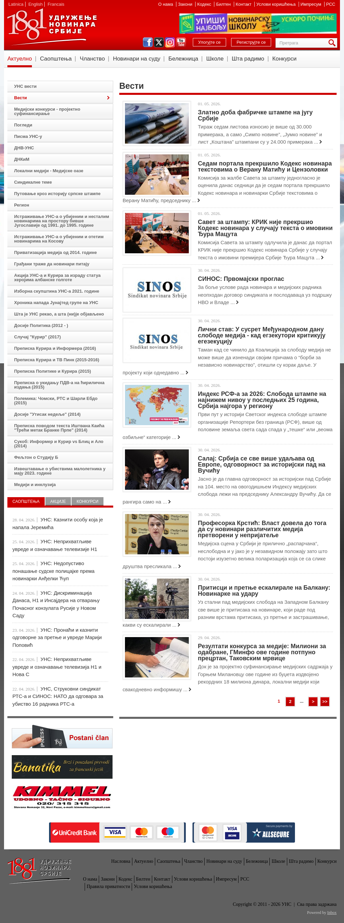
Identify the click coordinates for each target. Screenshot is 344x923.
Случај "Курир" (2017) (37, 337)
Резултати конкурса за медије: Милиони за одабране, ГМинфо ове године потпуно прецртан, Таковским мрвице (262, 652)
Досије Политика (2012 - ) (41, 325)
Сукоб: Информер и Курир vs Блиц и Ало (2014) (58, 443)
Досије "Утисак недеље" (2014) (47, 414)
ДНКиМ (21, 159)
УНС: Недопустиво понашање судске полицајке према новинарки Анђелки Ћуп (53, 570)
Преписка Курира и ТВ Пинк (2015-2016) (56, 360)
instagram (170, 42)
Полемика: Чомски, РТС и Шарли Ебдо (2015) (55, 400)
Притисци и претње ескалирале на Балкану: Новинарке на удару (264, 590)
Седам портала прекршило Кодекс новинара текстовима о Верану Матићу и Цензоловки (265, 166)
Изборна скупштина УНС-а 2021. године (56, 291)
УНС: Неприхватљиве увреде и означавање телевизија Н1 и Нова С (56, 666)
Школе (215, 59)
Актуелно (19, 59)
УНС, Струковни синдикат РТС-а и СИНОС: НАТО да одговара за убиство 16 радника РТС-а (57, 696)
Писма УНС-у (28, 136)
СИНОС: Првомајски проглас (241, 278)
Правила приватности (108, 886)
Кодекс (204, 4)
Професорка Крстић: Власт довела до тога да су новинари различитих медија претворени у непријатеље (262, 529)
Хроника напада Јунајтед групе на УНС (56, 302)
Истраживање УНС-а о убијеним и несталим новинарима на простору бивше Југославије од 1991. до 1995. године (61, 220)
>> (324, 701)
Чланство (92, 59)
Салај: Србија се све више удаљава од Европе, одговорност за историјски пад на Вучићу (261, 464)
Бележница (183, 59)
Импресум (311, 4)
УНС (52, 26)
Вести (20, 98)
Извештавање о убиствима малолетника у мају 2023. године (59, 471)
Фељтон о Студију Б (36, 457)
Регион (21, 205)
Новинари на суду (136, 59)
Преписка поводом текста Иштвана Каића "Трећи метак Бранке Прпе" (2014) (59, 427)
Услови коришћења (276, 4)
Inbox (332, 912)
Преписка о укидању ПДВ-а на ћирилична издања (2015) (59, 384)
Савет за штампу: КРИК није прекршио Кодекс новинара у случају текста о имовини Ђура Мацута (265, 228)
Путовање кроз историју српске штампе (57, 193)
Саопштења (56, 59)
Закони (186, 4)
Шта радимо (248, 59)
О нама (166, 4)
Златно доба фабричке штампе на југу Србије (255, 115)
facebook (148, 42)
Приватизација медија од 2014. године (55, 252)
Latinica (16, 4)
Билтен (224, 4)
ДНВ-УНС (24, 148)
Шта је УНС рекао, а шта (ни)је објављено (59, 314)
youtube (181, 42)
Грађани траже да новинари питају (51, 264)
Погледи (23, 125)
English (35, 4)
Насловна (120, 861)
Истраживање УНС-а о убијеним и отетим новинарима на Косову (58, 238)
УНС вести (25, 86)
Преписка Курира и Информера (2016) (55, 348)
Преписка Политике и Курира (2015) (52, 371)
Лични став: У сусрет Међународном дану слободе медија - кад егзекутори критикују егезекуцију (262, 335)
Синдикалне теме (33, 182)
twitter (159, 42)
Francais (56, 4)
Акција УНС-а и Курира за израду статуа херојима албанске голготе (57, 277)
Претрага (333, 43)
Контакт (244, 4)
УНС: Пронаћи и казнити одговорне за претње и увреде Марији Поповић (57, 637)
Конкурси (284, 59)
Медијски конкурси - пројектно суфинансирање (47, 111)
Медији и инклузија (35, 484)
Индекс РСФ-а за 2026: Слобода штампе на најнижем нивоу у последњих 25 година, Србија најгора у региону (262, 400)
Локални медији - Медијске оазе (48, 171)
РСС (330, 4)
